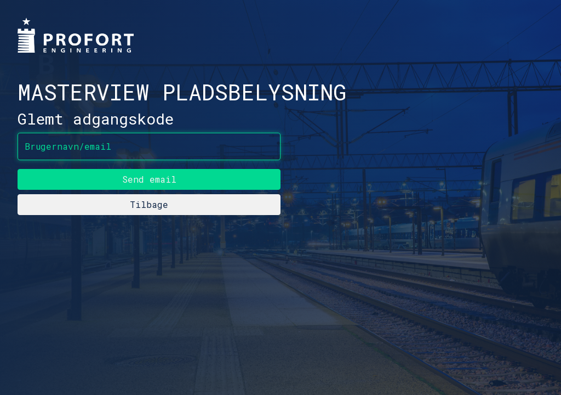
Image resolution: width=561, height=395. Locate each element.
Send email (149, 179)
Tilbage (149, 204)
